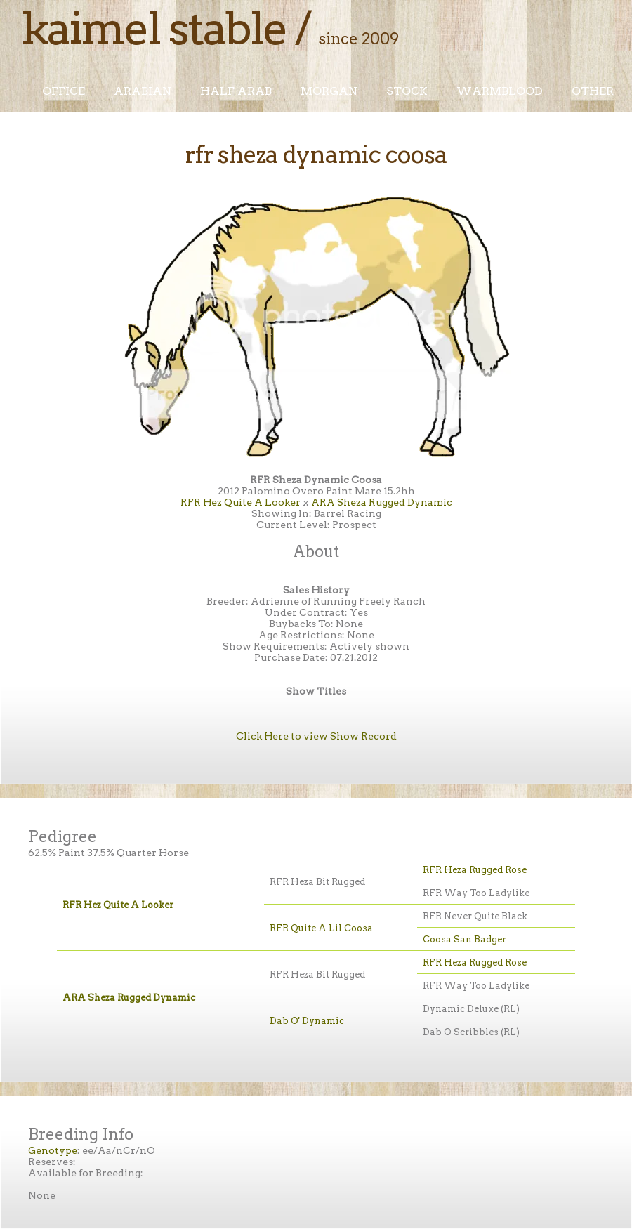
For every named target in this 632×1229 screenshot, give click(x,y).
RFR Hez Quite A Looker (240, 502)
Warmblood (499, 91)
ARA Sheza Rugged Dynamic (381, 502)
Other (593, 91)
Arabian (142, 91)
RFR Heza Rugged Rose (475, 870)
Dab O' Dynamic (307, 1021)
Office (63, 91)
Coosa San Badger (464, 939)
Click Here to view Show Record (316, 736)
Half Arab (236, 91)
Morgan (329, 91)
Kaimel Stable (154, 28)
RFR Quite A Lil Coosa (321, 928)
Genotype (52, 1150)
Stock (407, 91)
